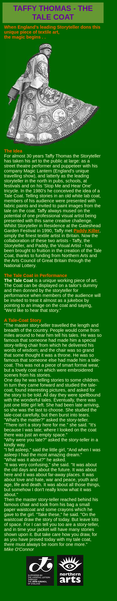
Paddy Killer (87, 230)
